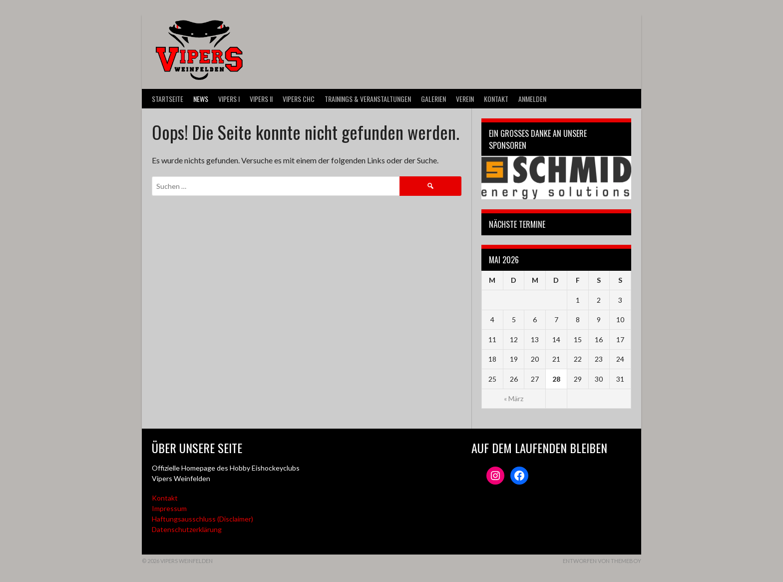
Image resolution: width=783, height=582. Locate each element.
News (200, 98)
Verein (465, 98)
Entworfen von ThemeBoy (602, 561)
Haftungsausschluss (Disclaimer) (202, 519)
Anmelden (532, 98)
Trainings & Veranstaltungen (368, 98)
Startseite (167, 98)
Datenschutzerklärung (187, 529)
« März (513, 398)
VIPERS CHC (299, 98)
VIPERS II (261, 98)
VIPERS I (229, 98)
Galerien (433, 98)
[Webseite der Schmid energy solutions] (556, 177)
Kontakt (496, 98)
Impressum (169, 508)
